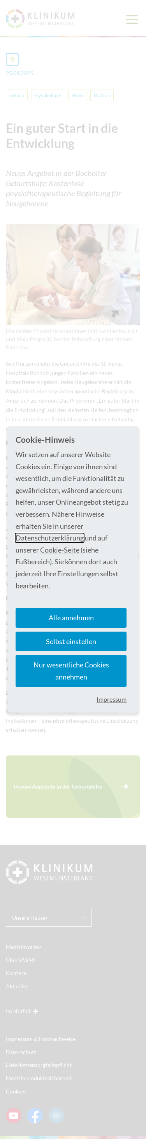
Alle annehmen (71, 617)
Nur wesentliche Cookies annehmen (71, 670)
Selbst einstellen (71, 641)
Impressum (112, 699)
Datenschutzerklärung (50, 537)
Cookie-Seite (59, 550)
